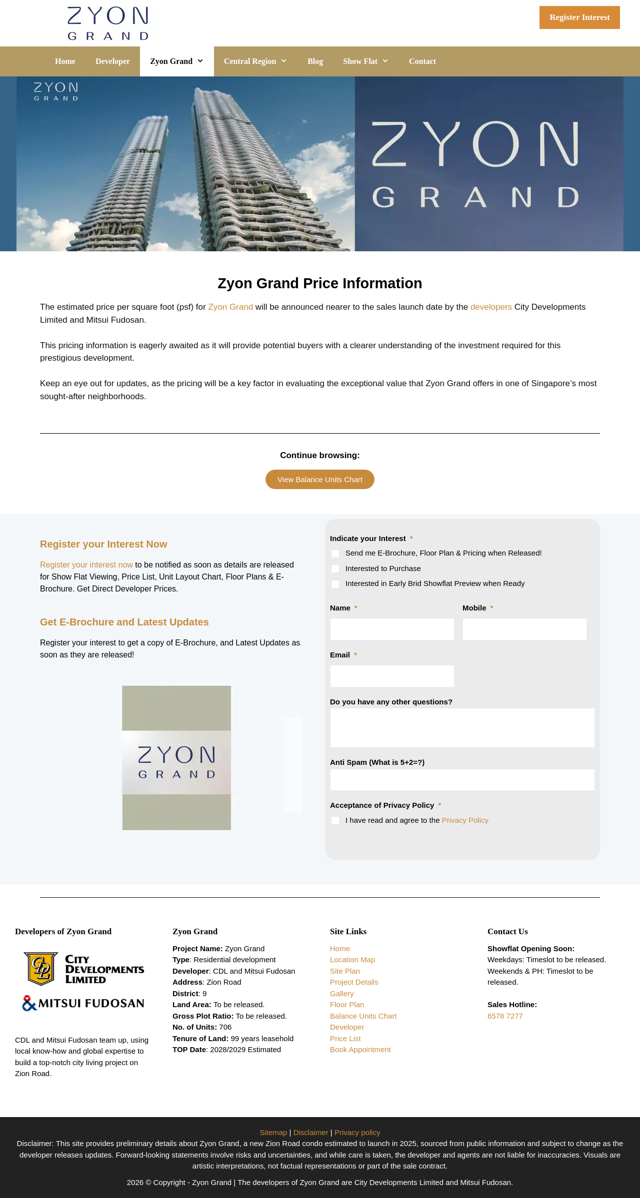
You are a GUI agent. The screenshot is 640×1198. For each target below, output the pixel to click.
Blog (315, 61)
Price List (345, 1038)
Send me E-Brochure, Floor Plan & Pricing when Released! (444, 553)
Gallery (342, 993)
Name (344, 607)
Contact (422, 61)
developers (491, 307)
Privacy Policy (465, 820)
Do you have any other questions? (391, 701)
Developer (113, 61)
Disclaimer (311, 1132)
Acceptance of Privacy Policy (385, 805)
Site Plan (345, 971)
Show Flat (371, 61)
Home (65, 61)
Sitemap (273, 1132)
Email (343, 654)
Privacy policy (357, 1132)
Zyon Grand (182, 61)
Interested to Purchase (383, 568)
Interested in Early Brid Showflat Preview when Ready (435, 583)
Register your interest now (87, 565)
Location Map (352, 959)
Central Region (261, 61)
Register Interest (580, 17)
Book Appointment (360, 1049)
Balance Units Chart (363, 1016)
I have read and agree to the (417, 820)
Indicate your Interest (371, 538)
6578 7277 (505, 1016)
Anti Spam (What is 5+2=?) (377, 762)
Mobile (477, 607)
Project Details (354, 982)
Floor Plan (347, 1004)
